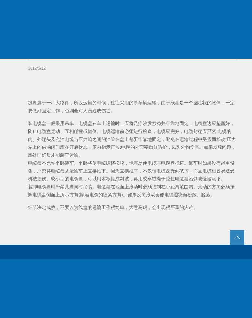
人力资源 (197, 9)
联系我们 (229, 9)
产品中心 (135, 9)
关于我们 (104, 9)
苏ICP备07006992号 (141, 308)
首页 (72, 9)
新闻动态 (166, 9)
